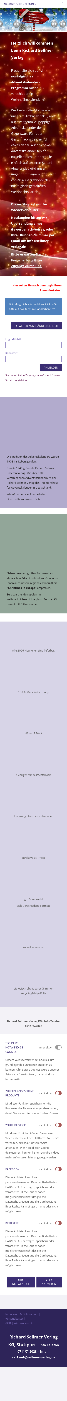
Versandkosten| (15, 1318)
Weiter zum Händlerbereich (36, 326)
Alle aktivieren (49, 1282)
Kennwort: (11, 353)
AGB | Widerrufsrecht (18, 1323)
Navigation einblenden (20, 4)
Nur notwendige (21, 1282)
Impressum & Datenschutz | (22, 1314)
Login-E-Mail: (13, 339)
